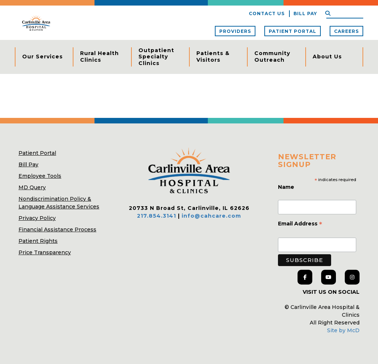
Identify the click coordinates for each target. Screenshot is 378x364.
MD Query (32, 187)
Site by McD (343, 330)
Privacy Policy (37, 218)
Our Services (42, 56)
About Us (327, 56)
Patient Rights (38, 241)
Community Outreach (272, 56)
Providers (235, 31)
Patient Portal (292, 31)
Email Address (300, 224)
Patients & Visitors (213, 56)
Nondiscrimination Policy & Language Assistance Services (58, 202)
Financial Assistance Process (57, 229)
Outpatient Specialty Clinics (156, 57)
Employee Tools (39, 176)
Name (287, 187)
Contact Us (267, 13)
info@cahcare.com (211, 215)
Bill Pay (305, 13)
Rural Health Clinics (99, 56)
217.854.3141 (156, 215)
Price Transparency (44, 252)
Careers (346, 31)
